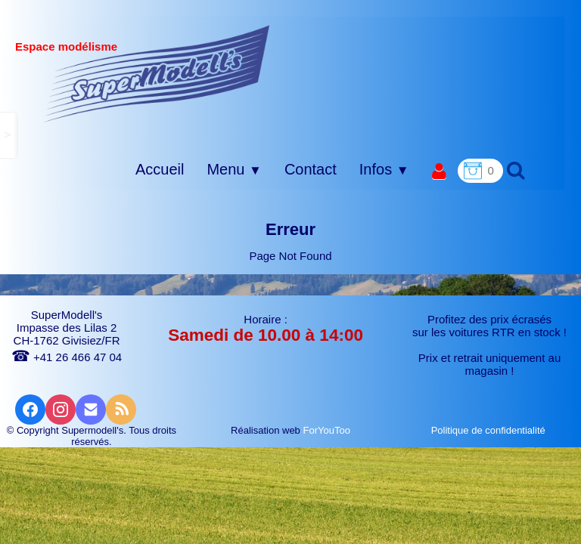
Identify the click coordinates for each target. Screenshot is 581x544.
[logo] (157, 73)
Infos (384, 169)
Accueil (159, 169)
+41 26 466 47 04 (66, 357)
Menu (234, 169)
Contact (310, 169)
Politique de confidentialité (489, 430)
